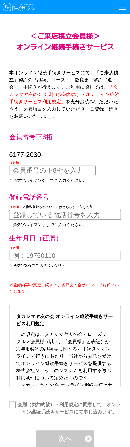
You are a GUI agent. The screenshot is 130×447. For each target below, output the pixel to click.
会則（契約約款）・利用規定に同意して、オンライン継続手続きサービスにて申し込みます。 (69, 408)
